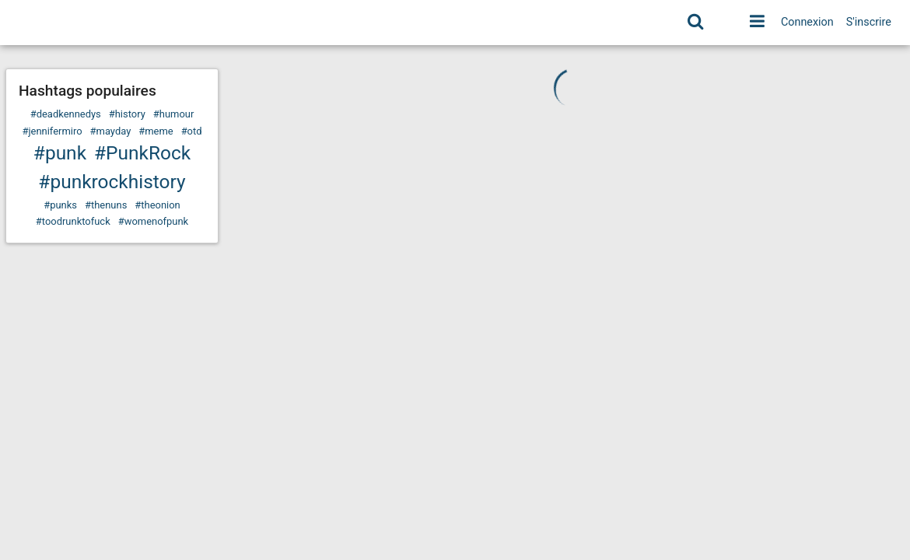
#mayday (110, 131)
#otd (191, 131)
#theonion (157, 205)
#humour (173, 114)
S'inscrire (868, 22)
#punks (60, 205)
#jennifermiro (52, 131)
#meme (155, 131)
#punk (59, 153)
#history (127, 114)
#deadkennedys (65, 114)
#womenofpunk (153, 221)
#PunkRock (142, 153)
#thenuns (106, 205)
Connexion (807, 22)
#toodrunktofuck (73, 221)
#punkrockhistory (111, 181)
